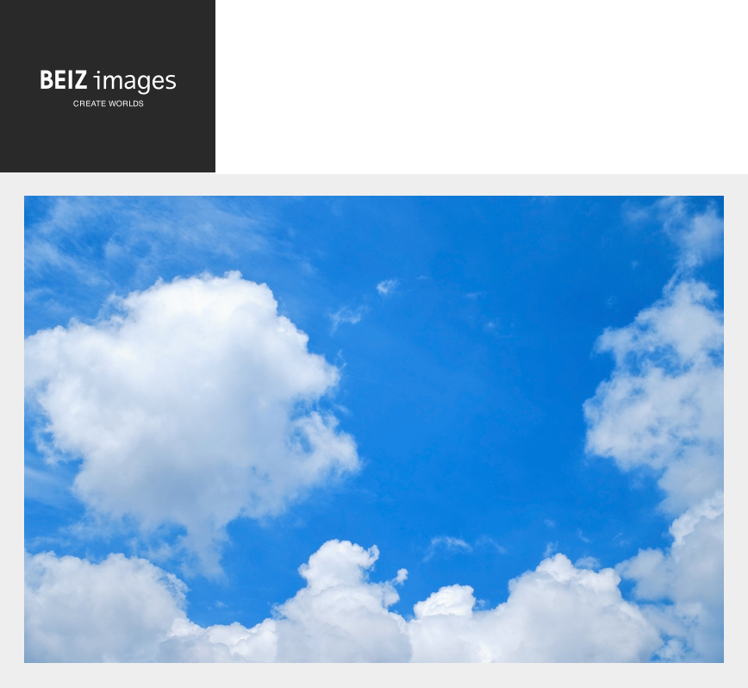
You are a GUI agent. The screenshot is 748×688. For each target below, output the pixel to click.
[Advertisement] (482, 101)
